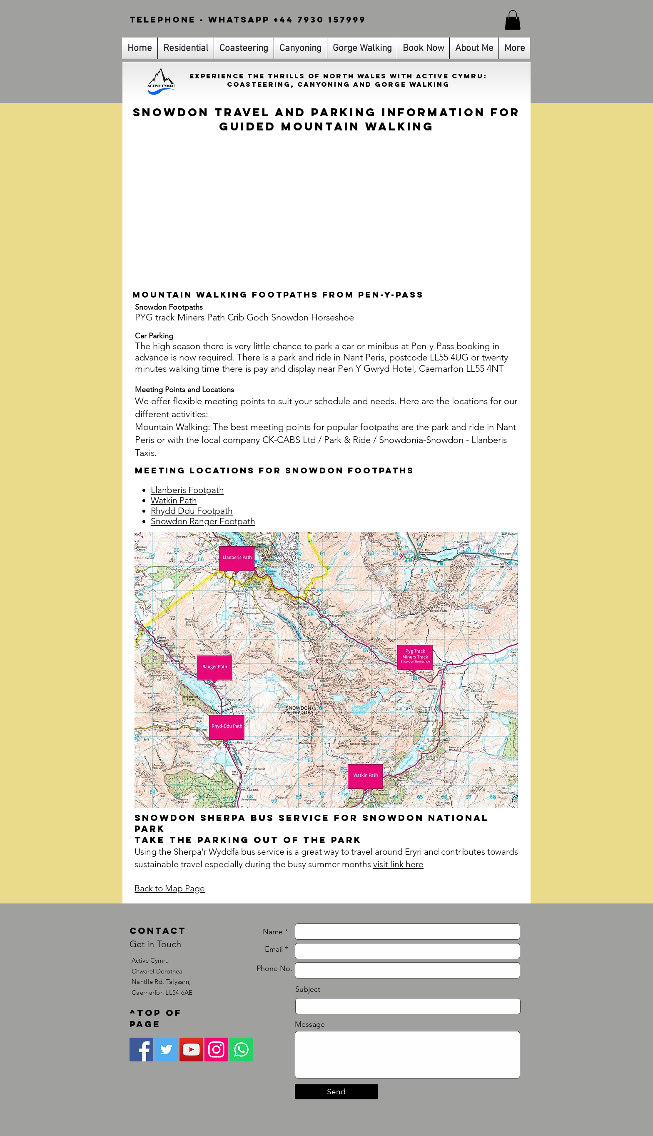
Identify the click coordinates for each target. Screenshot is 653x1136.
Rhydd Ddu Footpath (192, 510)
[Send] (336, 1091)
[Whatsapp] (241, 1049)
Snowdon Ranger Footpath (203, 521)
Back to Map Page (170, 888)
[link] (512, 20)
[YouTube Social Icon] (191, 1049)
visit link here (398, 864)
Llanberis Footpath (187, 490)
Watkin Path (174, 500)
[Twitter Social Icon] (166, 1049)
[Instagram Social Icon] (216, 1049)
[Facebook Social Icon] (141, 1049)
